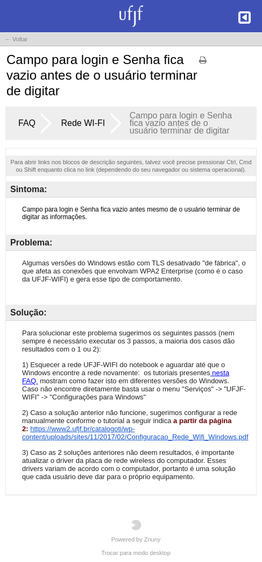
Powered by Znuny (136, 531)
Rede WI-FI (83, 123)
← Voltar (16, 39)
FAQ (27, 123)
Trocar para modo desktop (136, 553)
